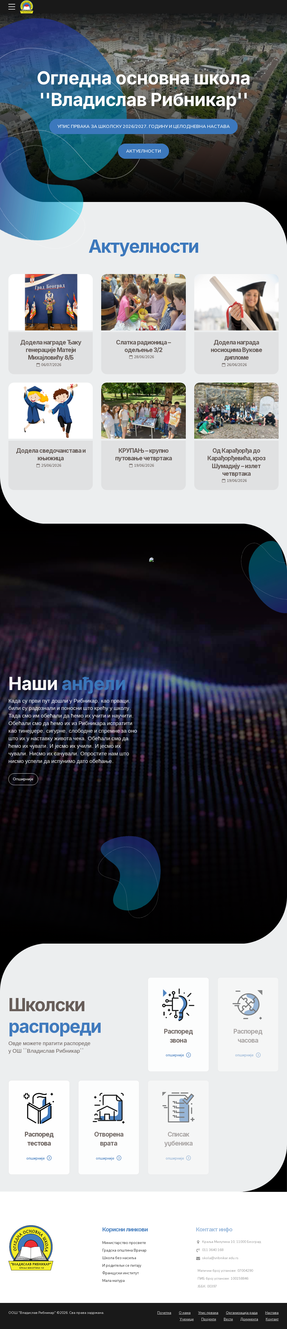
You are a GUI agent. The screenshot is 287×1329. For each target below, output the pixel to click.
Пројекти (208, 1319)
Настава (272, 1312)
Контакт (272, 1319)
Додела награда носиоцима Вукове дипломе (236, 350)
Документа (249, 1319)
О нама (185, 1312)
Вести (228, 1319)
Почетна (164, 1312)
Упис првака (208, 1312)
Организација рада (242, 1312)
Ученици (187, 1319)
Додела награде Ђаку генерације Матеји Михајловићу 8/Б (50, 350)
